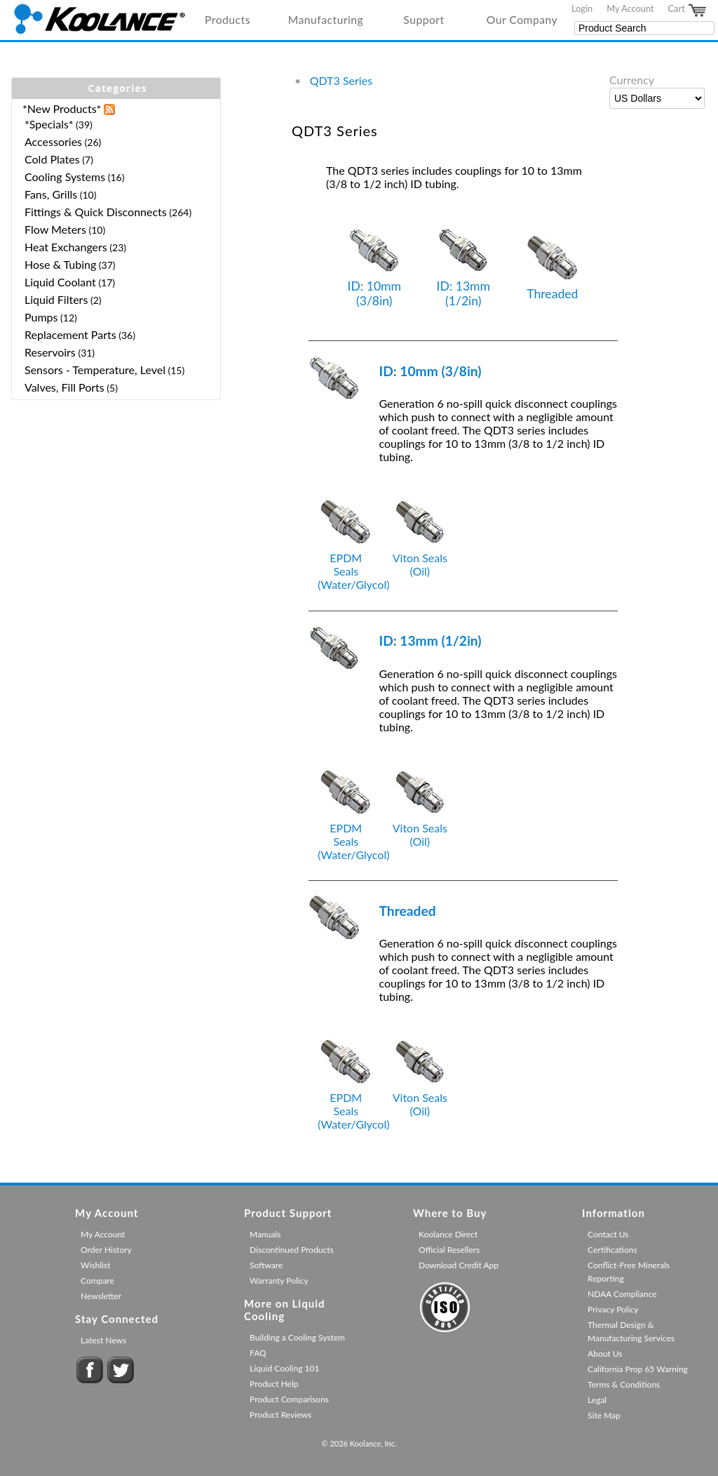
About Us (605, 1353)
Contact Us (608, 1234)
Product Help (274, 1383)
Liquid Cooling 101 (284, 1368)
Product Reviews (280, 1414)
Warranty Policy (279, 1280)
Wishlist (95, 1265)
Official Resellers (449, 1249)
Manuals (265, 1234)
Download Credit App (459, 1265)
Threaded (552, 266)
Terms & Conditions (624, 1384)
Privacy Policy (613, 1309)
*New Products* (61, 108)
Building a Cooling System (297, 1337)
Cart (687, 10)
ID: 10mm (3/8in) (374, 266)
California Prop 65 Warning (638, 1369)
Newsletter (101, 1296)
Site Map (604, 1415)
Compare (97, 1280)
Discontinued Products (292, 1249)
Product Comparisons (289, 1399)
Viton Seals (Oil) (420, 558)
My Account (630, 8)
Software (266, 1265)
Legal (597, 1400)
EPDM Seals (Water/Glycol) (353, 564)
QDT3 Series (341, 80)
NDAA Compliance (622, 1294)
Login (581, 8)
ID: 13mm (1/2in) (464, 266)
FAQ (258, 1353)
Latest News (103, 1340)
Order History (106, 1249)
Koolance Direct (448, 1234)
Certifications (612, 1249)
